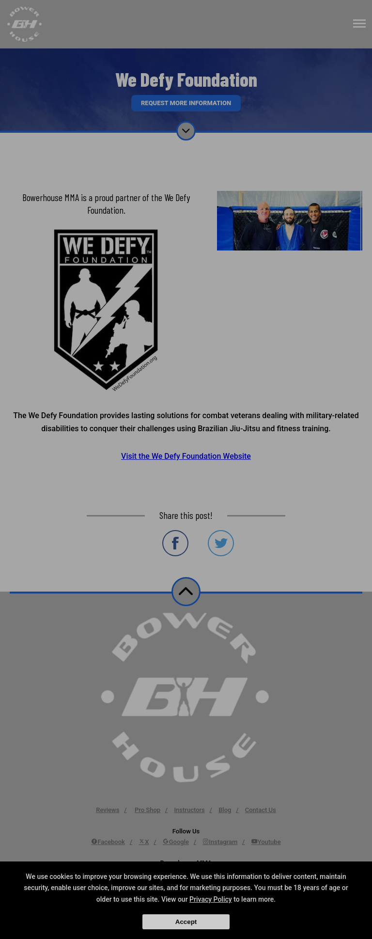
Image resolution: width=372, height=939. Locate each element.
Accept (186, 921)
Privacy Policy (210, 899)
